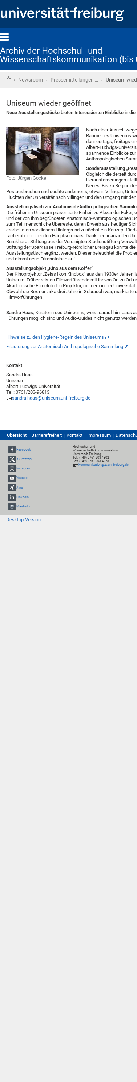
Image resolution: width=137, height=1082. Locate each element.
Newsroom (30, 80)
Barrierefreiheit (46, 435)
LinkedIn (22, 497)
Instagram (23, 468)
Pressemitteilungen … (74, 80)
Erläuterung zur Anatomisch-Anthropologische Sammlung (64, 346)
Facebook (23, 449)
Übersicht (17, 435)
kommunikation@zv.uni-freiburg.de (103, 465)
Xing (19, 487)
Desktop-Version (23, 519)
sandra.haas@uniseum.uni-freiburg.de (51, 398)
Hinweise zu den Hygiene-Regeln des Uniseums (55, 337)
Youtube (22, 478)
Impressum (99, 435)
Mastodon (23, 506)
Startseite (8, 79)
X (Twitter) (24, 459)
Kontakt (74, 435)
